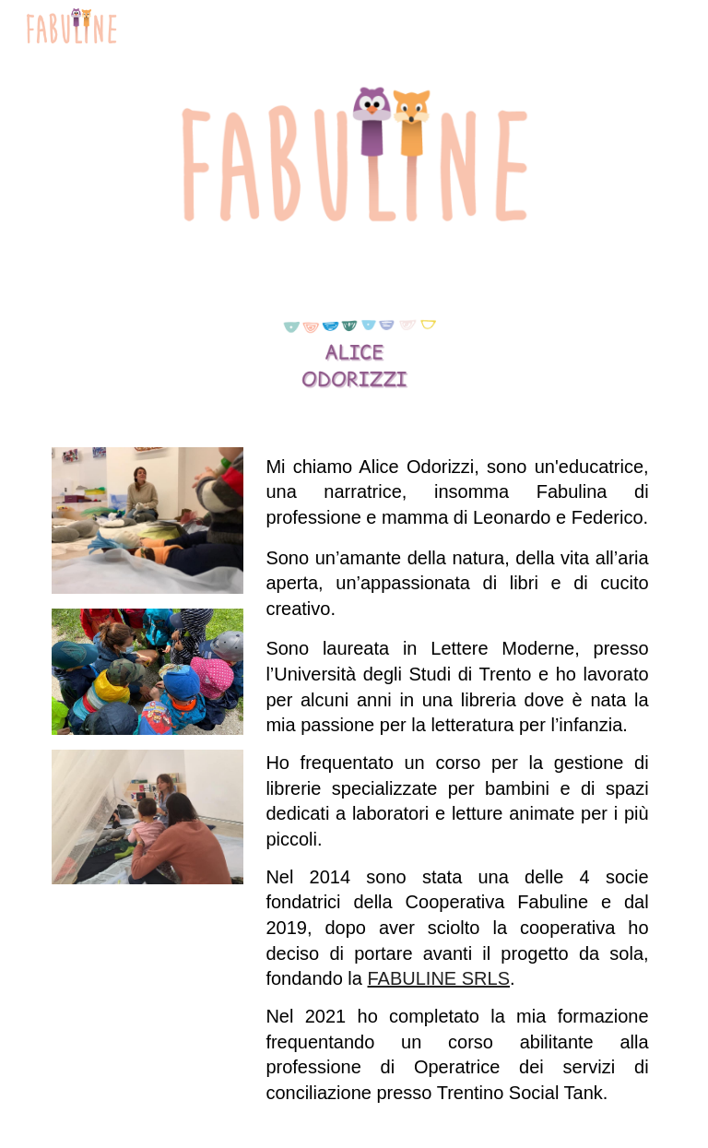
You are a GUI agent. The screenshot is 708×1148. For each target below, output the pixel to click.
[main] (456, 786)
